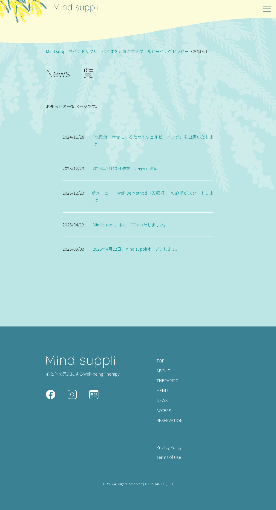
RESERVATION (169, 420)
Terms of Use (168, 457)
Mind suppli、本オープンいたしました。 (130, 225)
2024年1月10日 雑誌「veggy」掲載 (125, 168)
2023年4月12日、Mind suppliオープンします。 (136, 249)
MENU (162, 390)
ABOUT (163, 371)
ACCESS (163, 410)
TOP (160, 361)
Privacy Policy (169, 447)
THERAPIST (167, 380)
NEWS (162, 400)
